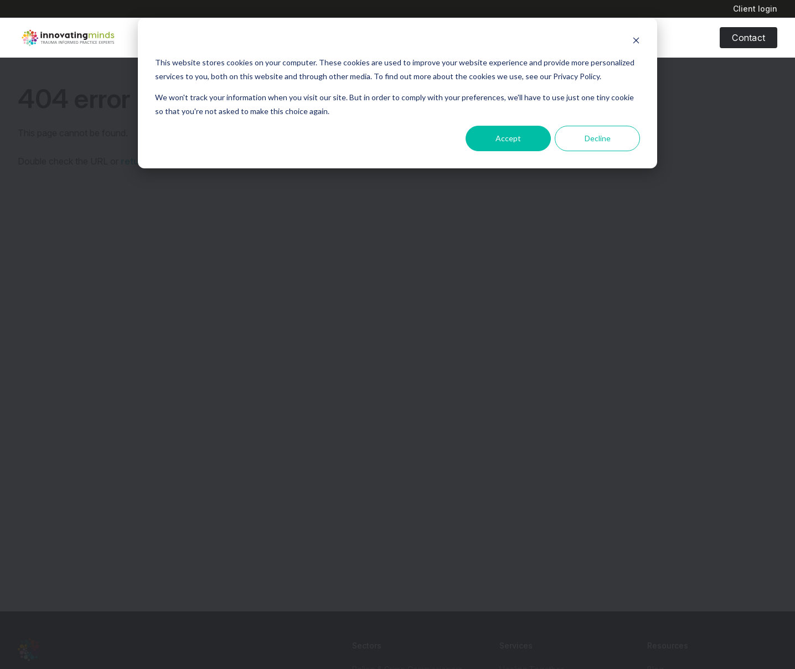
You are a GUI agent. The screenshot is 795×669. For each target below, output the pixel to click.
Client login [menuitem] (755, 8)
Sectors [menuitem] (366, 645)
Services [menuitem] (516, 645)
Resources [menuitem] (667, 645)
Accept (508, 138)
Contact (748, 37)
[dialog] (397, 93)
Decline (598, 138)
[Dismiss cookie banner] (636, 42)
